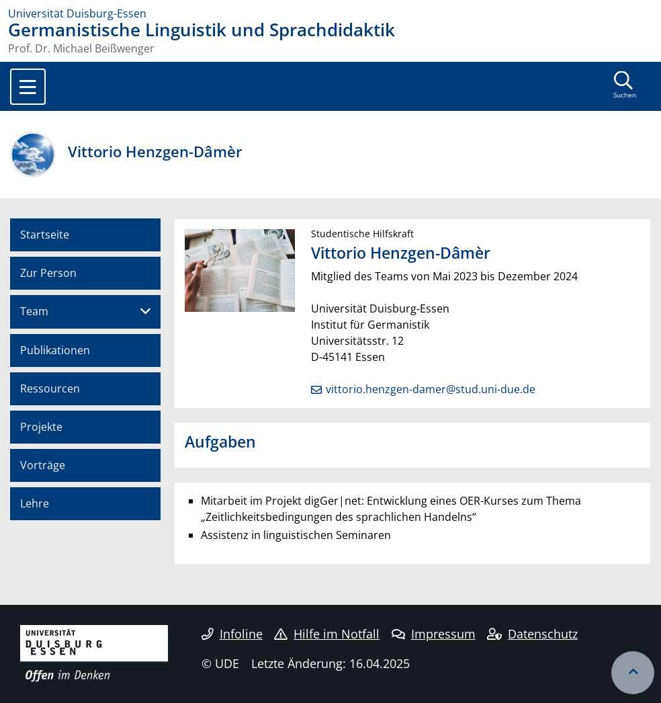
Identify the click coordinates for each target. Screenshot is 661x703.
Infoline (232, 634)
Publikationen (55, 350)
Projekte (41, 426)
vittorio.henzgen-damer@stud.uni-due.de (430, 389)
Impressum (434, 634)
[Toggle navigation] (28, 87)
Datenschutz (532, 634)
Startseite (44, 234)
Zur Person (48, 272)
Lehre (34, 503)
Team (34, 311)
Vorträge (42, 465)
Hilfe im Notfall (327, 634)
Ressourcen (50, 388)
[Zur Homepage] (330, 13)
